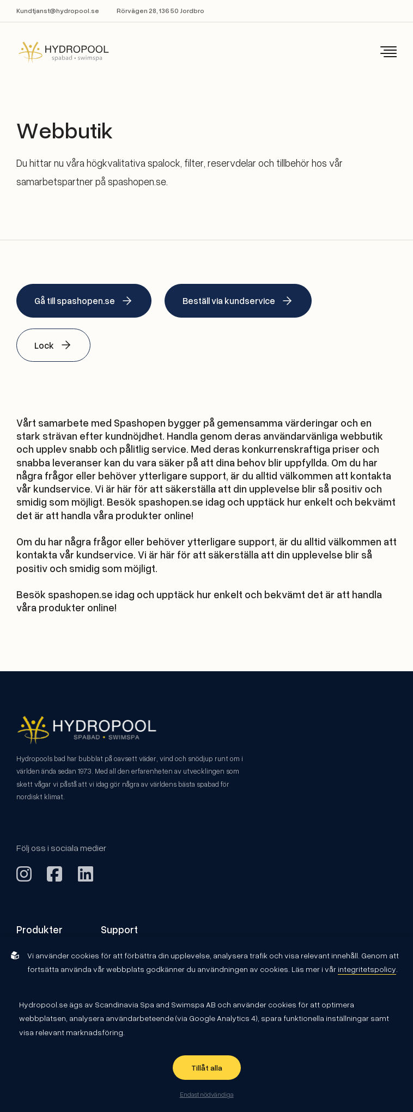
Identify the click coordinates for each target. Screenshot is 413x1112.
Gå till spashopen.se (83, 300)
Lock (53, 344)
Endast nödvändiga (207, 1094)
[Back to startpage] (56, 52)
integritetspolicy (367, 969)
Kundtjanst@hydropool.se (57, 10)
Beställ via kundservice (238, 300)
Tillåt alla (206, 1067)
